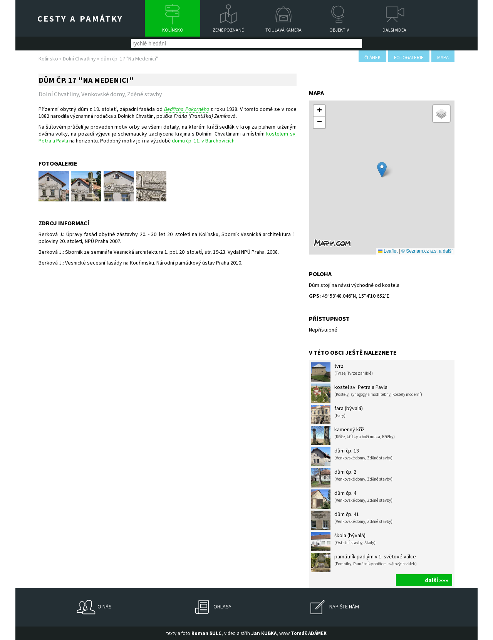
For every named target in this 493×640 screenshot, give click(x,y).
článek (372, 57)
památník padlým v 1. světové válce (364, 562)
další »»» (436, 580)
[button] (382, 170)
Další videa (394, 30)
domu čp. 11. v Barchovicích (203, 140)
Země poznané (228, 30)
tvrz (342, 372)
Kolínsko (172, 30)
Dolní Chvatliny (79, 58)
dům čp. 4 (351, 499)
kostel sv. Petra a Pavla (366, 393)
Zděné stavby (144, 94)
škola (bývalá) (343, 541)
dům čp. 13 (351, 456)
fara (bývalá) (337, 414)
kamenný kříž (353, 435)
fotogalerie (409, 57)
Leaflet (387, 251)
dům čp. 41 (351, 520)
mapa (443, 57)
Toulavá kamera (283, 30)
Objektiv (339, 30)
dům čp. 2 (351, 478)
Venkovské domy (102, 94)
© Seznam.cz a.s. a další (427, 251)
